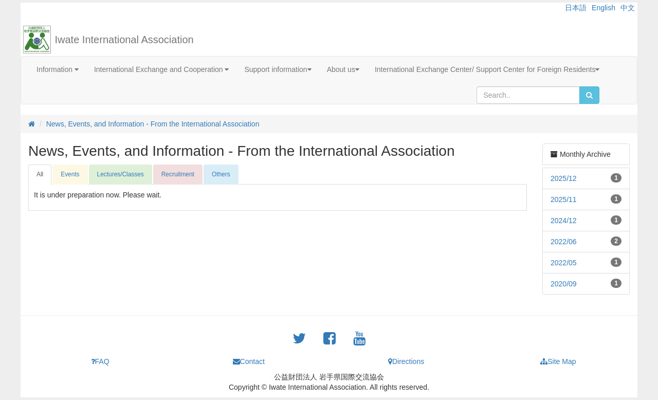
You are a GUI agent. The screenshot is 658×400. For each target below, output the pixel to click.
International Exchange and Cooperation (161, 69)
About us (343, 69)
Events (70, 174)
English (603, 8)
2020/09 (564, 284)
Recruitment (177, 174)
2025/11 (564, 199)
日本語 (576, 8)
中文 (627, 8)
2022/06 (564, 242)
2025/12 (564, 178)
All (39, 174)
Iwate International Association (124, 39)
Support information (277, 69)
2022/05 (564, 263)
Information (57, 69)
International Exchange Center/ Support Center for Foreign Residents (487, 69)
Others (221, 174)
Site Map (558, 361)
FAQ (100, 361)
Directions (406, 361)
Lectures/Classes (120, 174)
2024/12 (564, 220)
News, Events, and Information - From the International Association (153, 124)
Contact (249, 361)
